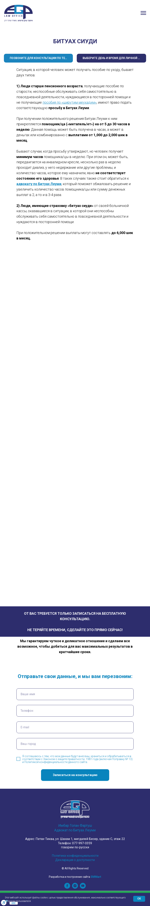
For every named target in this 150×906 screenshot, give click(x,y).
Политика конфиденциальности (75, 855)
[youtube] (83, 887)
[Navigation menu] (143, 13)
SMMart (96, 876)
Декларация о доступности (75, 860)
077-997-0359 (82, 843)
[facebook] (67, 887)
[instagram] (75, 887)
